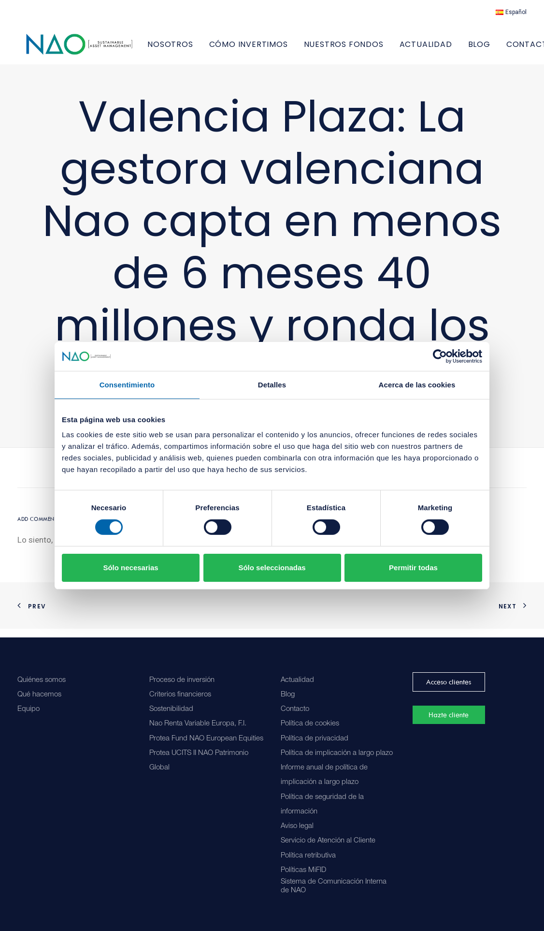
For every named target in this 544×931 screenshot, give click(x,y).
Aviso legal (297, 826)
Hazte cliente (449, 715)
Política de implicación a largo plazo (337, 753)
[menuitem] (511, 12)
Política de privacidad (314, 738)
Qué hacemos (39, 694)
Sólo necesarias (130, 567)
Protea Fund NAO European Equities (206, 738)
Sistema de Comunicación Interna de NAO (334, 886)
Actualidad (297, 680)
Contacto (295, 709)
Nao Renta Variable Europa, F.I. (197, 724)
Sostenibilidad (171, 709)
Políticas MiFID (303, 870)
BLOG (504, 48)
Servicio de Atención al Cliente (328, 841)
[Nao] (92, 48)
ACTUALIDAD (451, 48)
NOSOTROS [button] (195, 48)
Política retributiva (308, 855)
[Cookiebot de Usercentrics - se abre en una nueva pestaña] (440, 356)
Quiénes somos (41, 680)
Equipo (28, 709)
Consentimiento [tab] (127, 384)
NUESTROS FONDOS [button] (369, 48)
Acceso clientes (448, 682)
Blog (288, 694)
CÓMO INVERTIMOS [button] (273, 48)
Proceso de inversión (182, 680)
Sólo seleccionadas (271, 567)
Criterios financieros (180, 694)
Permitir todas (413, 567)
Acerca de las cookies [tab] (417, 384)
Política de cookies (310, 724)
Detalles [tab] (272, 384)
